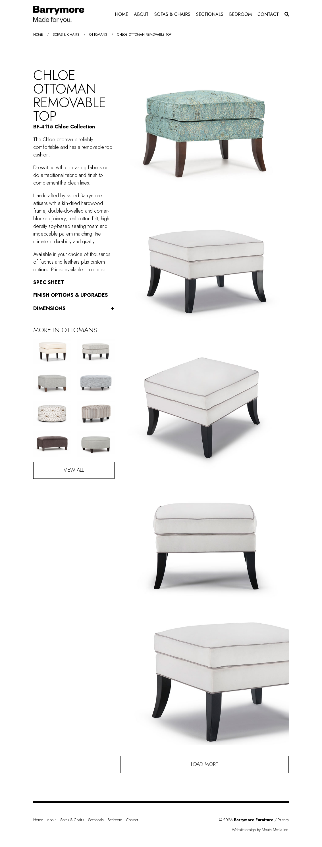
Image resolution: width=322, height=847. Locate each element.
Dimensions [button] (74, 308)
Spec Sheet (48, 282)
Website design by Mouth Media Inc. (260, 830)
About (141, 14)
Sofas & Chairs (172, 14)
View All (74, 470)
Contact (268, 14)
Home (121, 14)
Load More (204, 764)
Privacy (283, 820)
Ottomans (98, 34)
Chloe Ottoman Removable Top (144, 34)
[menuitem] (121, 14)
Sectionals (209, 14)
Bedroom (240, 14)
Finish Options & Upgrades (70, 295)
